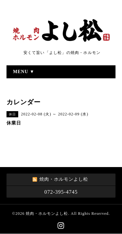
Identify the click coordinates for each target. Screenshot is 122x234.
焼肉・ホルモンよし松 (47, 213)
